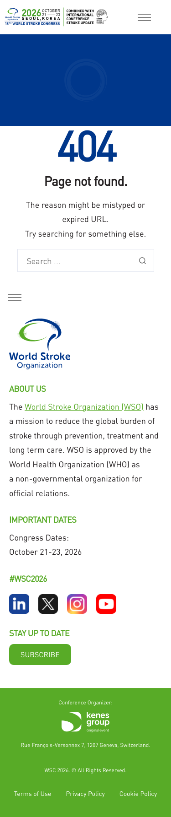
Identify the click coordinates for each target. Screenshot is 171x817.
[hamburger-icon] (144, 17)
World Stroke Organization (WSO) (84, 406)
